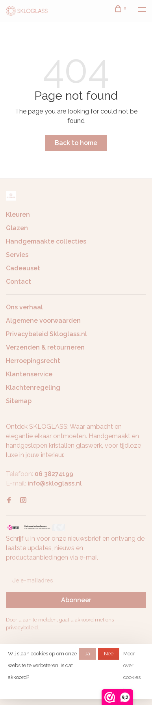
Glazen (17, 228)
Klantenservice (29, 374)
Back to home (76, 143)
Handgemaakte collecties (46, 241)
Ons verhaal (24, 307)
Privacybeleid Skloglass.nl (46, 334)
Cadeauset (23, 268)
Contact (18, 281)
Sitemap (19, 401)
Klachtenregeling (33, 387)
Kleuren (18, 214)
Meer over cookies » (132, 671)
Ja (87, 654)
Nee (108, 654)
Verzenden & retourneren (45, 347)
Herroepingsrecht (33, 361)
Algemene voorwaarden (43, 320)
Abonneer (76, 600)
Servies (17, 255)
